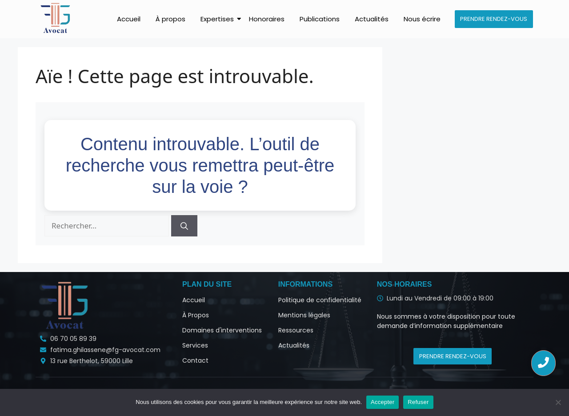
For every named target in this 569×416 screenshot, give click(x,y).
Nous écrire (422, 19)
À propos (170, 19)
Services (195, 345)
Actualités (372, 19)
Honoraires (266, 19)
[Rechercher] (184, 225)
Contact (195, 360)
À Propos (195, 315)
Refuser (418, 402)
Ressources (295, 330)
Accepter (382, 402)
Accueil (128, 19)
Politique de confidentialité (319, 300)
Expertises (218, 19)
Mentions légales (304, 315)
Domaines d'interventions (222, 330)
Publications (320, 19)
